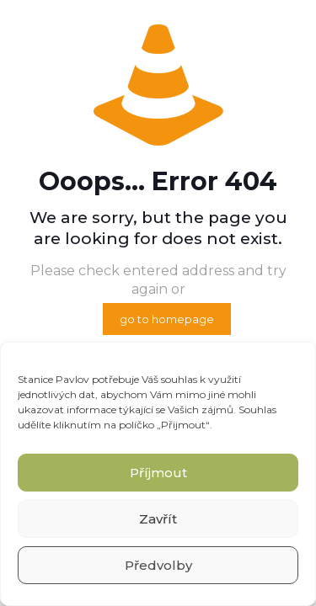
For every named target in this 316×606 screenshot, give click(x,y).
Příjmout (158, 473)
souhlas (179, 379)
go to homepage (167, 319)
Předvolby (158, 565)
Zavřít (158, 519)
